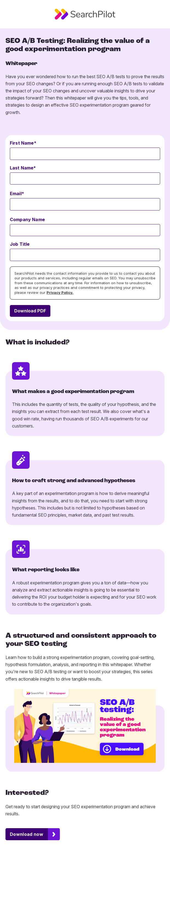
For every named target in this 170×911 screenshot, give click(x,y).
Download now (26, 834)
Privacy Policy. (60, 292)
